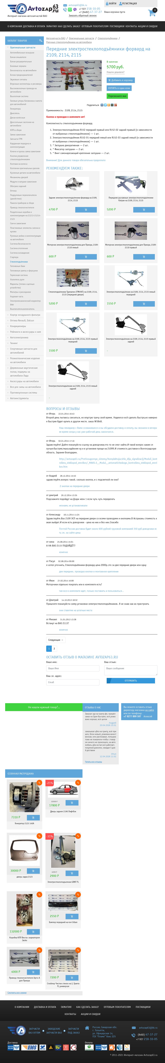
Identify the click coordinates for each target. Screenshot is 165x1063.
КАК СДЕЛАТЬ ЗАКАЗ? (69, 26)
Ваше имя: (51, 662)
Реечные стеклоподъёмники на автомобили (69, 42)
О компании (15, 26)
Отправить (131, 680)
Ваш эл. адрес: (54, 676)
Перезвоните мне (117, 96)
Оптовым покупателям (95, 26)
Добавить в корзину (122, 80)
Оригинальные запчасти (81, 38)
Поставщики (117, 26)
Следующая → (55, 639)
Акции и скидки (147, 26)
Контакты (131, 26)
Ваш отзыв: (110, 662)
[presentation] (70, 694)
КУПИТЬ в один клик (119, 88)
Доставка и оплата (34, 26)
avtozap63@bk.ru (78, 5)
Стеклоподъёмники (107, 38)
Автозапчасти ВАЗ (55, 38)
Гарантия (51, 26)
